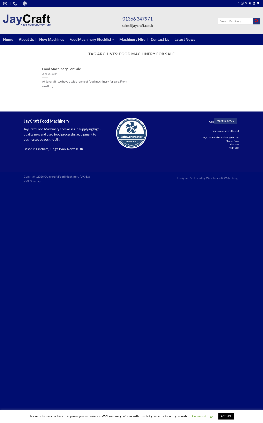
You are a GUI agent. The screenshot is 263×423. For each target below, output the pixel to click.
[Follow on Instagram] (242, 3)
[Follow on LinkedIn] (254, 3)
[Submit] (256, 21)
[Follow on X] (246, 3)
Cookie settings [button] (202, 416)
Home (8, 39)
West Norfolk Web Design (222, 178)
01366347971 (225, 120)
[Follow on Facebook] (238, 3)
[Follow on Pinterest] (250, 3)
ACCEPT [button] (226, 416)
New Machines (51, 39)
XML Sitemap (32, 181)
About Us (26, 39)
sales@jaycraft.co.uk (137, 25)
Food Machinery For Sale (61, 69)
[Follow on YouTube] (258, 3)
